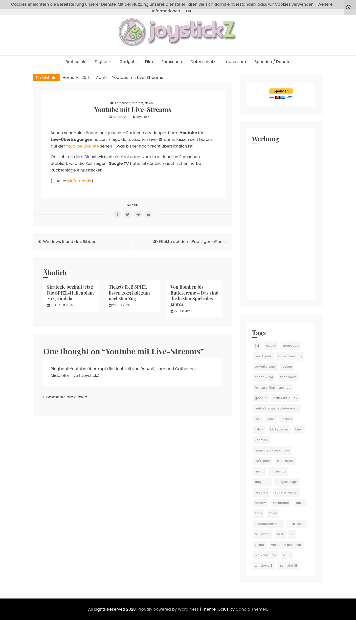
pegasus (262, 482)
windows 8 (264, 565)
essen (287, 366)
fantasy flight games (272, 387)
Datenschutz (202, 61)
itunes (287, 419)
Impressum (234, 61)
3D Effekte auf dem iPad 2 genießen (187, 241)
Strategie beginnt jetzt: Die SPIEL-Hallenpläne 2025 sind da (71, 292)
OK (189, 11)
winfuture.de (79, 181)
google (261, 398)
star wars (297, 524)
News (149, 103)
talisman (262, 534)
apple (271, 345)
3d (257, 345)
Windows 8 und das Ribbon (70, 241)
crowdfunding (290, 356)
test (280, 534)
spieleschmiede (268, 524)
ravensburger (286, 492)
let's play (262, 461)
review (260, 503)
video (259, 545)
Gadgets (127, 61)
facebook (288, 377)
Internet (137, 103)
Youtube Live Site (82, 146)
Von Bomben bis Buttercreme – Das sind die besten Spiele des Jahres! (195, 295)
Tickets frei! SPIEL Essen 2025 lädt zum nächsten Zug (129, 292)
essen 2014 (264, 377)
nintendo (278, 471)
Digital (101, 61)
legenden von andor (272, 450)
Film (149, 61)
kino (299, 429)
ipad (270, 419)
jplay (259, 429)
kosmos (261, 440)
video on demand (286, 545)
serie (300, 503)
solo (258, 513)
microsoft (285, 461)
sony (273, 513)
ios (257, 419)
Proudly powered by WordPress (169, 609)
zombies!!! (288, 565)
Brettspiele (76, 61)
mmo (259, 471)
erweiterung (265, 366)
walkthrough (265, 555)
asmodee (291, 345)
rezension (281, 503)
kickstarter (279, 429)
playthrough (286, 482)
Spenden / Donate (272, 61)
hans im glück (286, 398)
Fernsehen (171, 61)
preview (261, 492)
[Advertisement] (281, 221)
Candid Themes (251, 609)
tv (292, 534)
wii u (287, 555)
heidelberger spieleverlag (277, 408)
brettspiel (263, 356)
